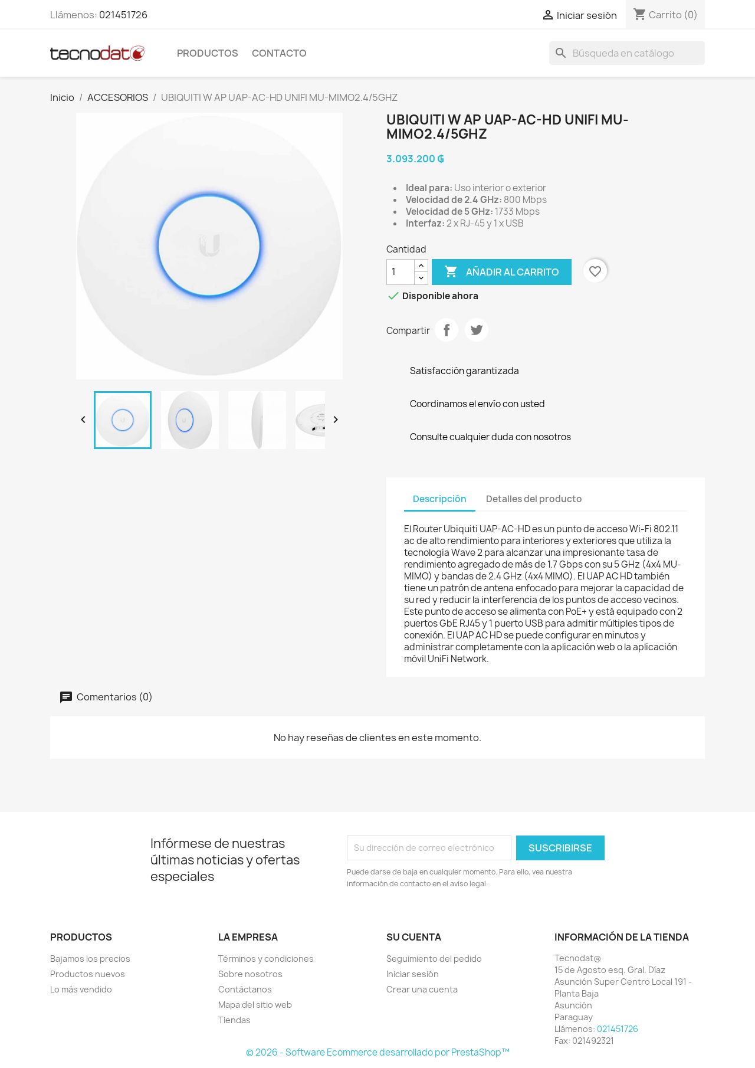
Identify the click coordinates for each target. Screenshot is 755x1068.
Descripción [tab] (440, 499)
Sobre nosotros (250, 973)
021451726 (123, 14)
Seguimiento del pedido (434, 958)
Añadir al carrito (501, 272)
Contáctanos (245, 989)
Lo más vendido (81, 989)
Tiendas (234, 1020)
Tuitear (476, 330)
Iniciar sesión (412, 973)
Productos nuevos (87, 973)
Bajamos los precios (90, 958)
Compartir (446, 330)
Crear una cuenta (422, 989)
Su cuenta (413, 937)
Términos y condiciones (266, 958)
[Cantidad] (400, 272)
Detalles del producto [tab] (534, 499)
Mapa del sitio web (255, 1004)
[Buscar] (627, 53)
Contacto (279, 53)
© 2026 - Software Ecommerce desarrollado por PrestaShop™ (378, 1052)
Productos (207, 53)
